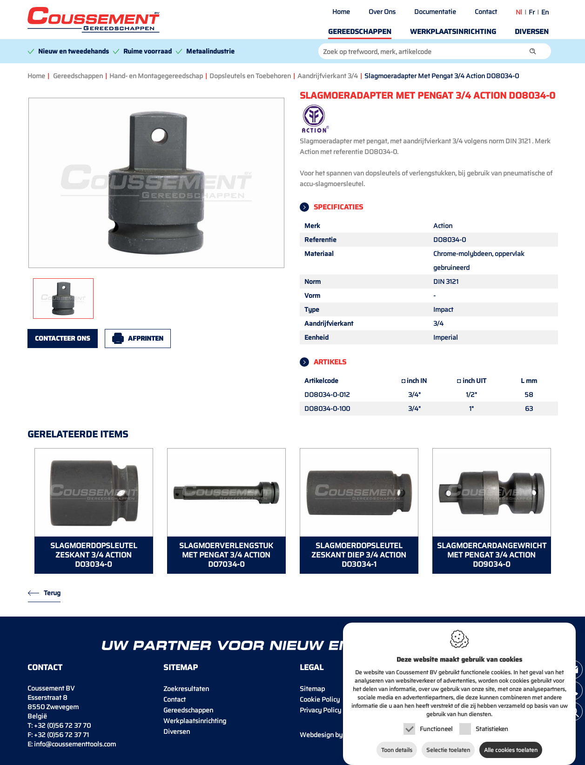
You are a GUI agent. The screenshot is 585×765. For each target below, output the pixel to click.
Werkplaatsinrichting (453, 31)
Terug (52, 593)
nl (519, 12)
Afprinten (145, 338)
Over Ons (382, 12)
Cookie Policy (320, 699)
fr (532, 12)
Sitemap (312, 689)
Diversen (532, 31)
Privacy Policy (320, 710)
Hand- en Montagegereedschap (156, 76)
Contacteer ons (62, 338)
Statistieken (492, 721)
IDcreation (337, 735)
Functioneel (436, 721)
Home (341, 12)
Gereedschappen (359, 31)
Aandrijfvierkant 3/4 (327, 76)
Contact (486, 12)
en (545, 12)
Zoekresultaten (186, 689)
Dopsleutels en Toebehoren (250, 76)
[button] (533, 51)
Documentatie (435, 12)
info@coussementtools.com (75, 744)
